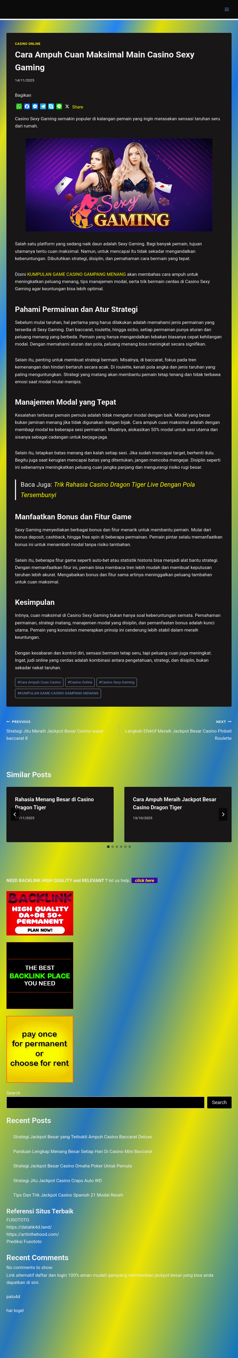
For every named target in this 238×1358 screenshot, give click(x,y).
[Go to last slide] (15, 814)
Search (13, 1093)
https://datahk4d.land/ (29, 1227)
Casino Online (80, 682)
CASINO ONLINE (27, 44)
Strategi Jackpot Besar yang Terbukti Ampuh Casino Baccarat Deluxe (82, 1136)
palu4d (13, 1296)
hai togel (15, 1310)
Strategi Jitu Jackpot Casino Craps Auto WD (57, 1180)
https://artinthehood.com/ (32, 1234)
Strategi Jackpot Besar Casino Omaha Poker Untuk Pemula (72, 1166)
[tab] (108, 846)
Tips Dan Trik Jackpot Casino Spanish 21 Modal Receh (68, 1195)
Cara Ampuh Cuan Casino (39, 682)
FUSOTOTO (17, 1219)
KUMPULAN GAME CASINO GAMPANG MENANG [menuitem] (76, 274)
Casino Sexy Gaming (116, 682)
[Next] (223, 814)
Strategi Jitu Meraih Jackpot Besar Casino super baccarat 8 (60, 729)
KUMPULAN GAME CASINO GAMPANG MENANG (57, 693)
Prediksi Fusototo (24, 1241)
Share (77, 107)
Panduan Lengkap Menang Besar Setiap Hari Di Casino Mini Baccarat (82, 1151)
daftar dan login (51, 1275)
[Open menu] (227, 9)
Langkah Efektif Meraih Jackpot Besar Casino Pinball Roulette (178, 729)
